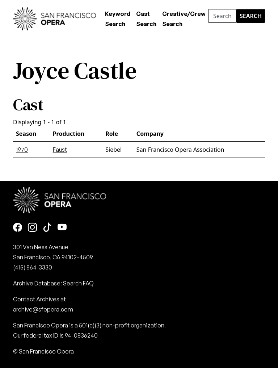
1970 (22, 149)
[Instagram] (32, 227)
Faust (60, 149)
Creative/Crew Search (184, 19)
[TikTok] (47, 227)
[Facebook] (17, 227)
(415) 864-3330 (32, 267)
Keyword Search (117, 19)
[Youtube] (62, 227)
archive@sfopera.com (43, 309)
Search (251, 16)
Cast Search (146, 19)
